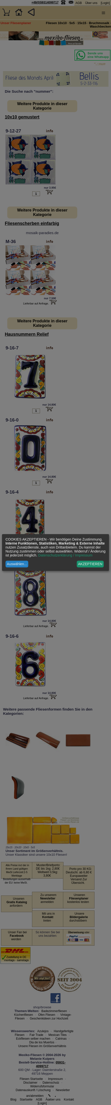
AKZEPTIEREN (90, 564)
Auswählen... (17, 564)
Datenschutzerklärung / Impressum (65, 555)
